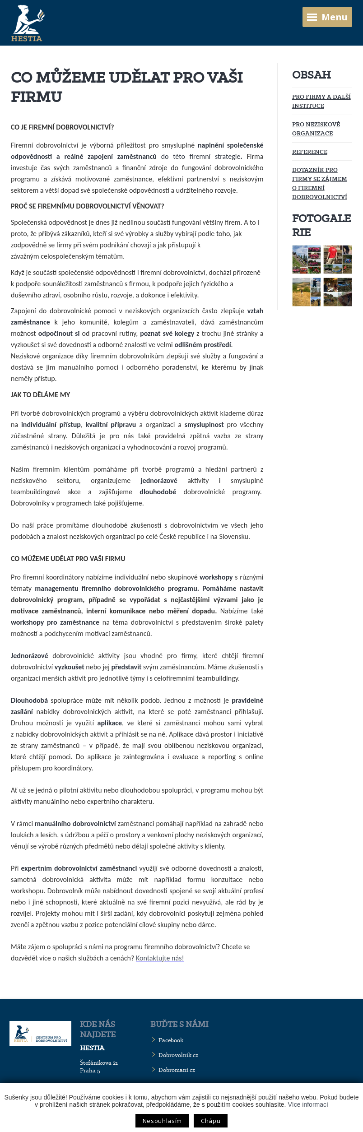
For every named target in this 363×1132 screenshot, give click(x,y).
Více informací (308, 1104)
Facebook (170, 1040)
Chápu (210, 1121)
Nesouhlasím (162, 1121)
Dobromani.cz (176, 1070)
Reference (309, 152)
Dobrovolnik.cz (178, 1055)
